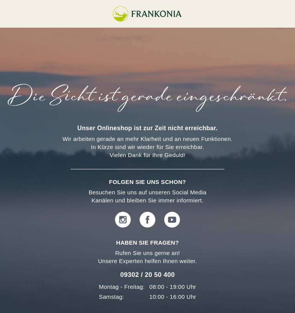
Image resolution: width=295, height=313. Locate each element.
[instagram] (123, 220)
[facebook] (147, 220)
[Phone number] (147, 276)
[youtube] (172, 220)
